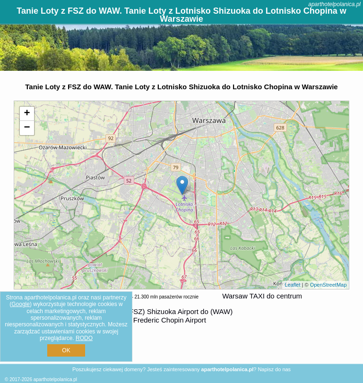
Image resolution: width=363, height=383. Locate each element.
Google (20, 304)
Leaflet (292, 285)
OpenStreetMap (328, 285)
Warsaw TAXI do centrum (262, 296)
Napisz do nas (274, 369)
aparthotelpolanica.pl (334, 4)
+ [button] (27, 114)
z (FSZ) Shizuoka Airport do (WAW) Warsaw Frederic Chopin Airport (169, 315)
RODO (84, 338)
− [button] (27, 128)
